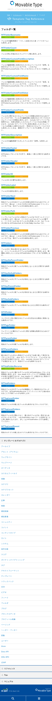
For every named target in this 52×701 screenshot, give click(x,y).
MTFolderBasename (11, 35)
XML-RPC (5, 657)
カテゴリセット (7, 490)
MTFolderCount (9, 48)
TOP (8, 15)
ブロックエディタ (8, 614)
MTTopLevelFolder (10, 398)
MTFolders (6, 243)
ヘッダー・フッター (9, 630)
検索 (3, 506)
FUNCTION (8, 37)
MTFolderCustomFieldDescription (17, 59)
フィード (4, 598)
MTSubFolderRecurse (11, 366)
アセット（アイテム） (10, 452)
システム (4, 544)
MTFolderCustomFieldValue (14, 93)
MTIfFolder (6, 312)
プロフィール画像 (8, 619)
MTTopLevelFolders (10, 409)
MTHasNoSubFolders (11, 273)
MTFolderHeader (9, 161)
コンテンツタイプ (8, 533)
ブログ (4, 608)
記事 (3, 500)
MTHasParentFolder (11, 286)
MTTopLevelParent (10, 426)
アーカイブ (5, 446)
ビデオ (4, 592)
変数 (3, 635)
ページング (5, 625)
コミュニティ (6, 522)
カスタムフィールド (9, 473)
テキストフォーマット (10, 571)
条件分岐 (4, 549)
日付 (3, 587)
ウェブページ (6, 463)
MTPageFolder (8, 325)
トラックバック (7, 581)
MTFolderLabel (8, 185)
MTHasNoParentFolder (12, 260)
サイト (4, 538)
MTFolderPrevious (10, 228)
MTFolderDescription (11, 135)
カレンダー (5, 495)
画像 (3, 479)
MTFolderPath (8, 211)
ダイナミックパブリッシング (13, 560)
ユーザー (4, 641)
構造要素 (4, 517)
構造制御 (4, 511)
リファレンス (17, 15)
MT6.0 (21, 262)
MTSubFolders (8, 383)
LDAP (3, 662)
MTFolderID (7, 174)
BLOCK (8, 112)
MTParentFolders (9, 349)
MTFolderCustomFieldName (14, 76)
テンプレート (6, 576)
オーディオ (5, 468)
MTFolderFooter (9, 148)
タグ (3, 565)
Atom (3, 646)
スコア (4, 554)
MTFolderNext (8, 196)
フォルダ (4, 603)
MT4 (21, 37)
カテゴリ (4, 484)
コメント (4, 527)
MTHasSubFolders (10, 299)
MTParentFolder (9, 338)
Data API (5, 652)
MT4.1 (21, 61)
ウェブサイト (6, 457)
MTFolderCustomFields (12, 110)
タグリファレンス (30, 15)
